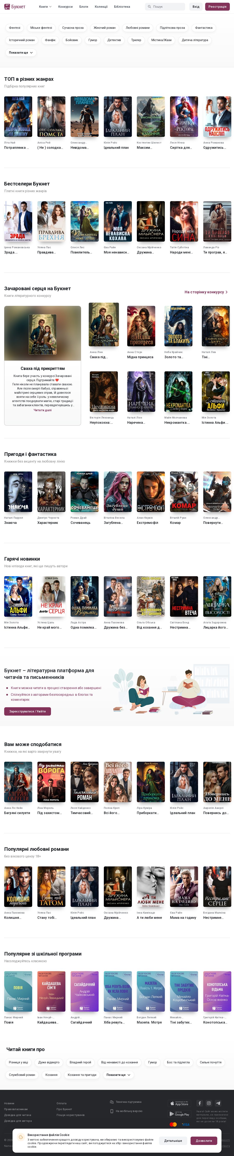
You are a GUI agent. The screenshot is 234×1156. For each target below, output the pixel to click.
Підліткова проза (172, 28)
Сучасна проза (73, 28)
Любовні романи (138, 28)
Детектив (114, 40)
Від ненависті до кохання (119, 1062)
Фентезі (14, 28)
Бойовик (72, 40)
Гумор (92, 40)
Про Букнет (64, 1109)
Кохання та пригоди (82, 1075)
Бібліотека (122, 7)
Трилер (136, 40)
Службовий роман (22, 1075)
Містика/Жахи (161, 40)
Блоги (83, 7)
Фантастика (203, 28)
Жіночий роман (105, 28)
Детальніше (173, 1140)
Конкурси (65, 7)
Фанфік (50, 40)
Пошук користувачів (71, 1115)
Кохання (51, 1075)
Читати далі (43, 410)
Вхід (196, 7)
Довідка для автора (18, 1120)
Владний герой (80, 1062)
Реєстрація (217, 7)
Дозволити (204, 1140)
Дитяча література (195, 40)
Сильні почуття (210, 1062)
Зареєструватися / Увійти (27, 711)
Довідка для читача (17, 1115)
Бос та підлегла (178, 1062)
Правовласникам (16, 1109)
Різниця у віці (18, 1062)
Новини (9, 1103)
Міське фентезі (41, 28)
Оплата (61, 1103)
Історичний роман (22, 40)
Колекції (101, 7)
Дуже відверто (49, 1062)
